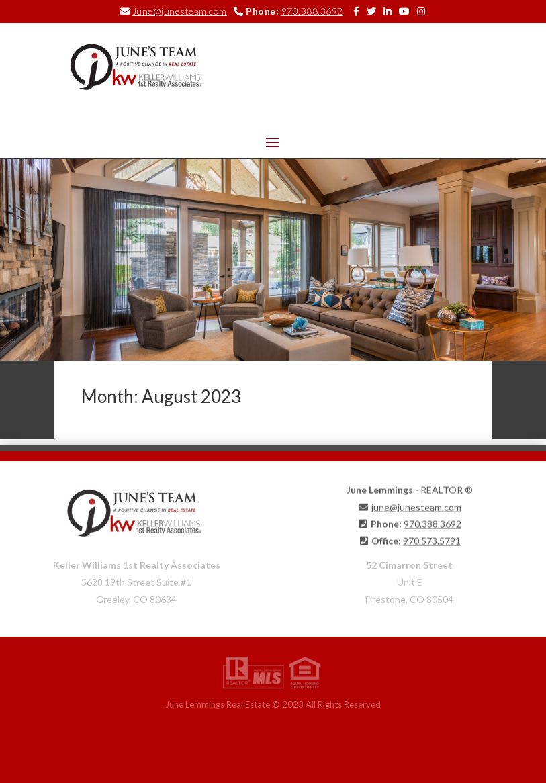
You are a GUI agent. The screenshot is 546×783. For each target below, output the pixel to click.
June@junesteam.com (179, 11)
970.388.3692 (312, 11)
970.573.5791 (432, 538)
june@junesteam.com (416, 504)
